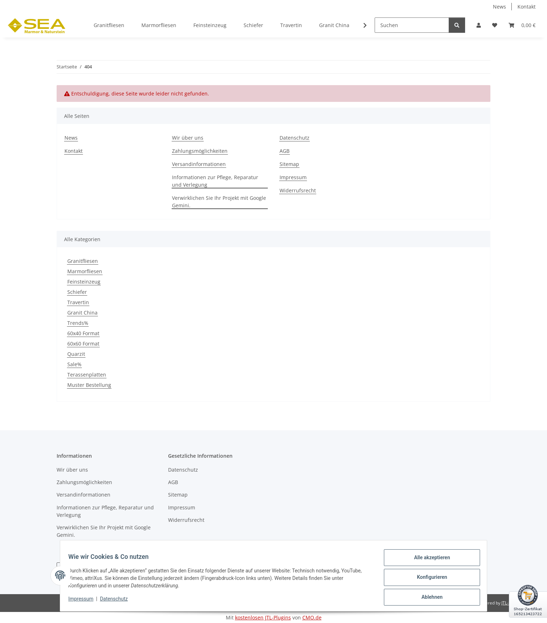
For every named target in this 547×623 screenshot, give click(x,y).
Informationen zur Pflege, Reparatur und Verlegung (215, 181)
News (499, 6)
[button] (478, 25)
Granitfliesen (82, 261)
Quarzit (76, 354)
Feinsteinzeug (83, 281)
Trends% (77, 323)
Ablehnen (428, 598)
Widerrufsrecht (298, 190)
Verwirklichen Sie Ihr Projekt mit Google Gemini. (219, 201)
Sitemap (289, 164)
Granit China (82, 312)
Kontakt (526, 6)
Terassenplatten (86, 374)
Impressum (84, 601)
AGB (285, 150)
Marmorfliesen (84, 271)
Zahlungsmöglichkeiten (200, 150)
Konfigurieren (428, 579)
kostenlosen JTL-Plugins (263, 617)
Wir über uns (187, 137)
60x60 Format (83, 343)
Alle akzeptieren (429, 561)
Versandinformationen (199, 164)
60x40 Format (83, 333)
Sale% (74, 364)
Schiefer (77, 292)
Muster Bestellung (89, 384)
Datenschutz (117, 601)
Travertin (78, 302)
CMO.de (312, 617)
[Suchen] (412, 25)
